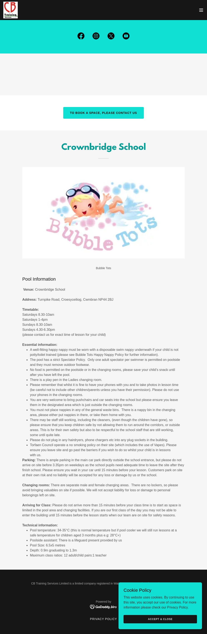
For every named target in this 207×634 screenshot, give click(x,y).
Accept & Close (160, 618)
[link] (10, 10)
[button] (201, 10)
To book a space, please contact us (103, 113)
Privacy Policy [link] (103, 619)
